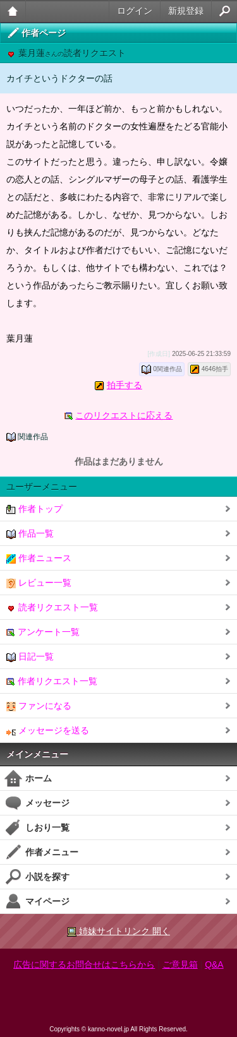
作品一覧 (30, 533)
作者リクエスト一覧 (51, 681)
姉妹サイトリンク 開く (118, 931)
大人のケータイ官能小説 (13, 11)
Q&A (214, 964)
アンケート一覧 (43, 632)
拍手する (124, 385)
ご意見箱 (180, 964)
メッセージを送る (47, 730)
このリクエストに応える (124, 415)
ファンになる (38, 706)
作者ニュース (38, 558)
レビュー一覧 (38, 583)
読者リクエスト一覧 (52, 607)
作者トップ (34, 509)
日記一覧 (30, 656)
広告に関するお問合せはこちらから (84, 964)
